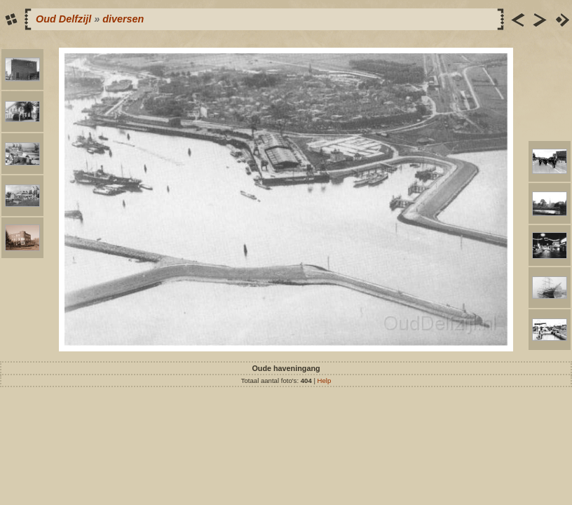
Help (325, 380)
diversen (123, 19)
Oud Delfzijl (63, 19)
